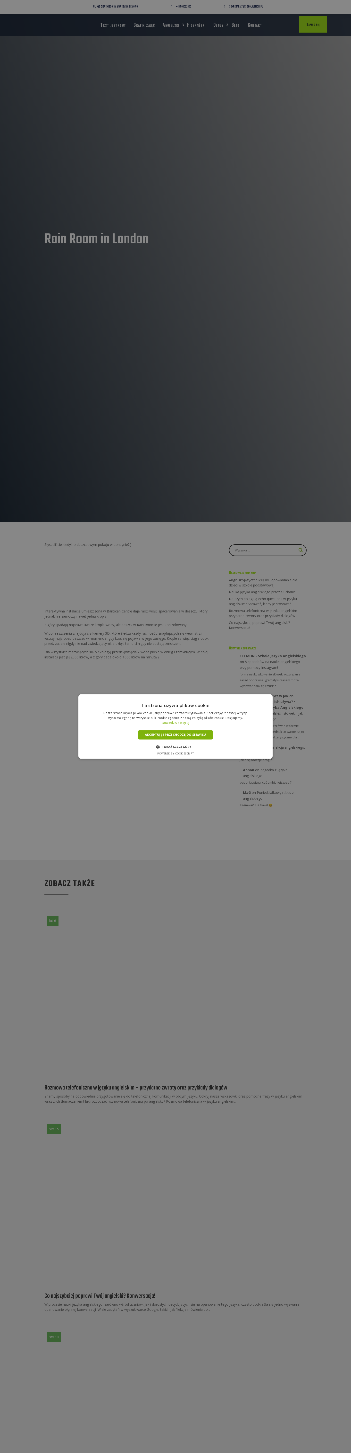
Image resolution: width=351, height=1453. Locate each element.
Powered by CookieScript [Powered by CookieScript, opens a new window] (175, 753)
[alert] (175, 726)
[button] (175, 746)
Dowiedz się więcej (175, 723)
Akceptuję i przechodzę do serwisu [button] (175, 735)
